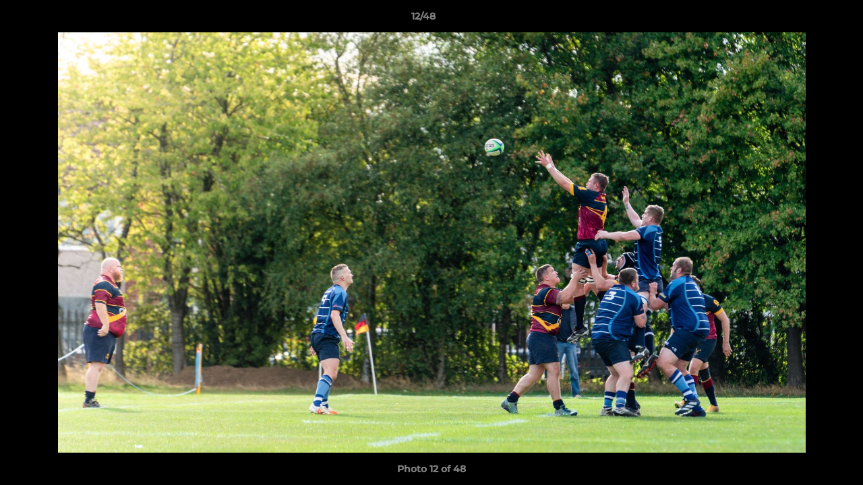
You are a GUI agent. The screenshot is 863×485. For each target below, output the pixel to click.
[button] (806, 19)
